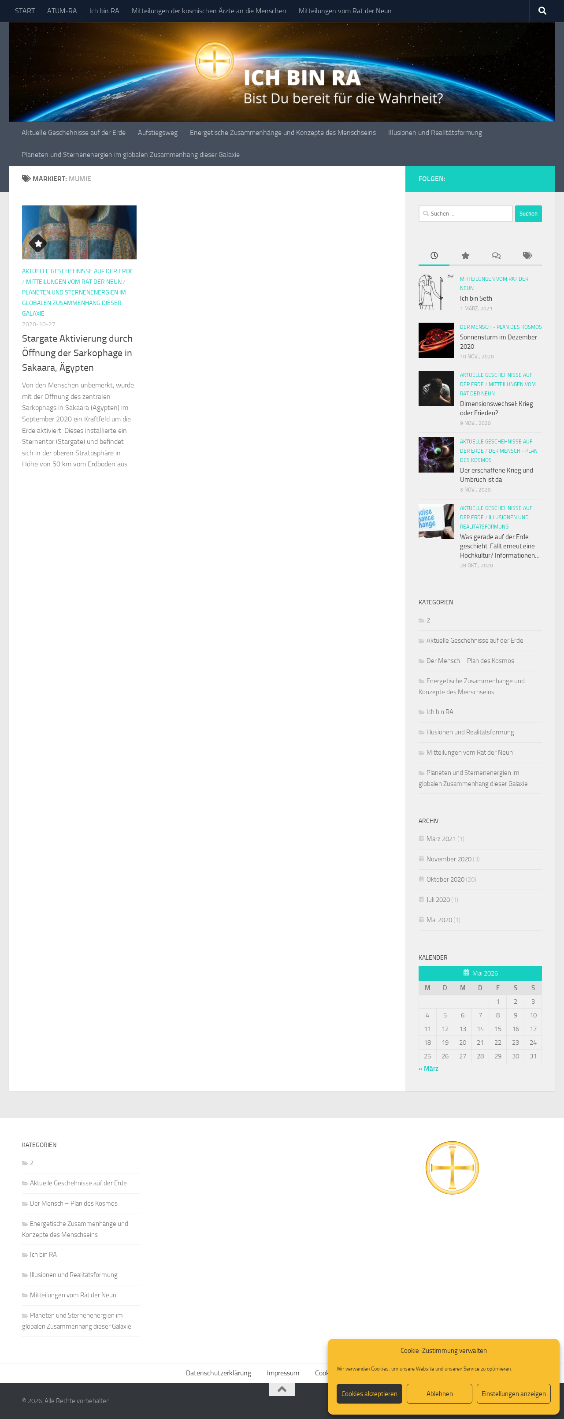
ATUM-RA (62, 11)
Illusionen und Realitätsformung (435, 132)
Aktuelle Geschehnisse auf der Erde (74, 132)
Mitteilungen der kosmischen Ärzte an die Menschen (209, 11)
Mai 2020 (439, 920)
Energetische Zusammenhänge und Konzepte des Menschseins (283, 132)
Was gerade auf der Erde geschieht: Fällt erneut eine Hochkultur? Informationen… (500, 546)
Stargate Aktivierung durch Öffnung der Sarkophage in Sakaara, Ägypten (77, 353)
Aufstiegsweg (158, 132)
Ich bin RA (104, 11)
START (25, 11)
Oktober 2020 (445, 879)
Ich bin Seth (476, 298)
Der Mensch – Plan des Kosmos (470, 661)
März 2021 (441, 839)
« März (428, 1069)
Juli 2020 (438, 900)
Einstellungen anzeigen (514, 1394)
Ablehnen (440, 1394)
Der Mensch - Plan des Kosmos (501, 327)
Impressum (283, 1373)
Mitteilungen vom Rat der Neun (345, 11)
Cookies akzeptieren (369, 1394)
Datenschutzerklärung (218, 1373)
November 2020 (449, 859)
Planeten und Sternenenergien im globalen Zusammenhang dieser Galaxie (131, 154)
